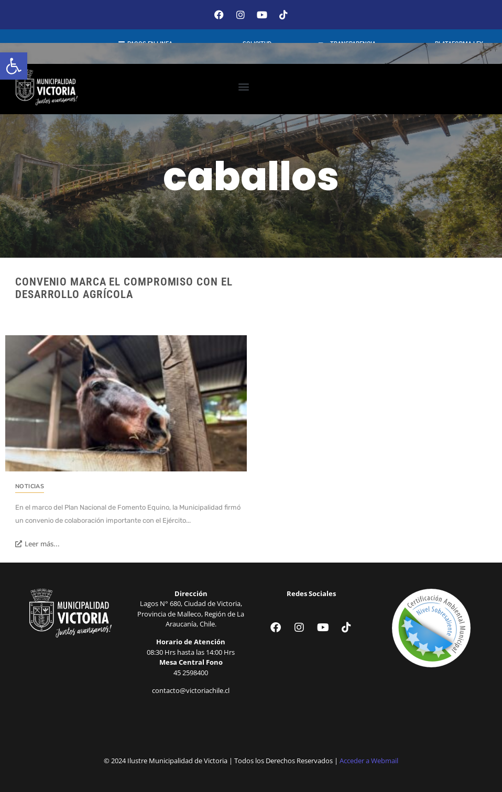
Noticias (29, 486)
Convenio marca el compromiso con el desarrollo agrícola (124, 288)
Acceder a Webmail (369, 760)
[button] (13, 66)
